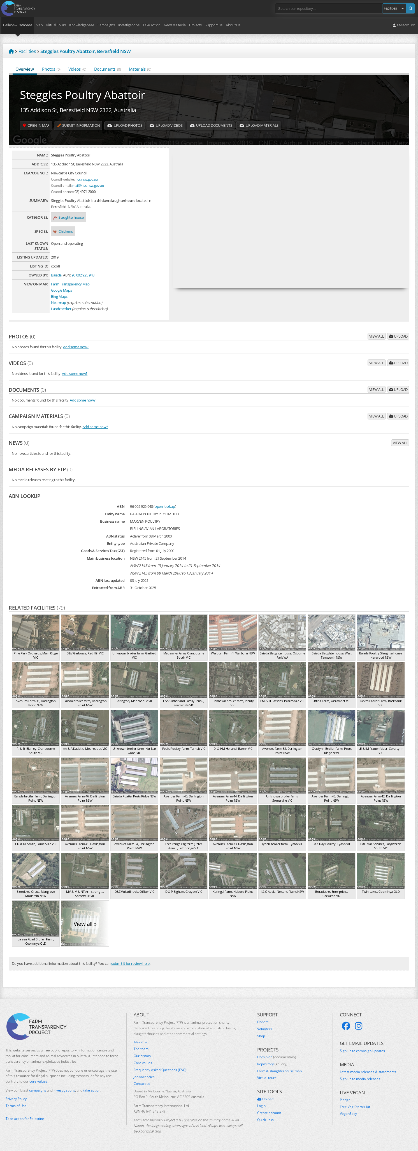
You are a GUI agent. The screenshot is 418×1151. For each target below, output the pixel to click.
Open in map (38, 125)
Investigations (128, 24)
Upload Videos (179, 125)
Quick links (265, 1120)
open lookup (165, 506)
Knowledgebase (81, 24)
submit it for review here (130, 963)
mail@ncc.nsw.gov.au (88, 185)
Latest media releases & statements (368, 1072)
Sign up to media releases (360, 1079)
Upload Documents (228, 125)
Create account (269, 1113)
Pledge (345, 1100)
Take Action (151, 24)
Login (261, 1106)
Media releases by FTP (41, 469)
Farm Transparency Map (70, 284)
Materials (140, 69)
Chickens (63, 231)
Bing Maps (59, 296)
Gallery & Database (17, 24)
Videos (77, 69)
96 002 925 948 (83, 275)
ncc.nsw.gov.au (86, 179)
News (19, 442)
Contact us (142, 1083)
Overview (24, 69)
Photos (51, 69)
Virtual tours (266, 1078)
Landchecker (61, 308)
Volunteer (264, 1029)
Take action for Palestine (25, 1118)
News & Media (175, 24)
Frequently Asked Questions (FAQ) (160, 1070)
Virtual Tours (56, 24)
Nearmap (58, 302)
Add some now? (76, 346)
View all (376, 336)
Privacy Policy (16, 1099)
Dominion (276, 1057)
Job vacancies (144, 1077)
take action (91, 1090)
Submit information (84, 125)
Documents (107, 69)
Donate (263, 1022)
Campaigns (106, 24)
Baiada (56, 275)
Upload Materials (280, 125)
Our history (142, 1056)
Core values (143, 1063)
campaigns (37, 1090)
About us (140, 1042)
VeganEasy (348, 1113)
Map (39, 24)
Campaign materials (39, 416)
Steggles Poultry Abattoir (82, 94)
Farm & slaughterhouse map (279, 1071)
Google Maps (61, 290)
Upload (398, 336)
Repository (272, 1064)
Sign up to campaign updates (362, 1051)
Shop (261, 1036)
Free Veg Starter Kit (355, 1107)
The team (141, 1049)
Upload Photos (134, 125)
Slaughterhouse (68, 217)
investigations (64, 1090)
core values (38, 1081)
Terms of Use (16, 1106)
